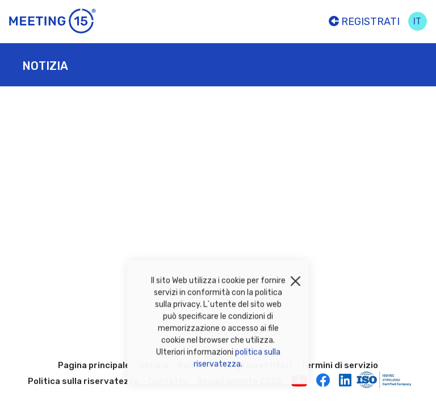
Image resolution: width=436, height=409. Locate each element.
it (417, 21)
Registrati (364, 21)
